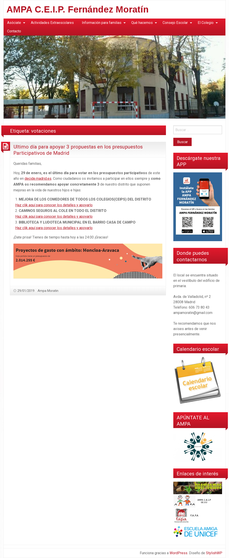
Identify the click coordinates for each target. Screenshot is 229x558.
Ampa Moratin (48, 291)
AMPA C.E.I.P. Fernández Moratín (77, 9)
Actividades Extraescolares (52, 23)
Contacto (14, 31)
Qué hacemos (142, 23)
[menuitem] (15, 23)
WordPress (178, 553)
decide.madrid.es (38, 178)
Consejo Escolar (175, 23)
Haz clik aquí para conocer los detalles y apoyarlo (54, 205)
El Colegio (206, 23)
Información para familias (101, 23)
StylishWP (214, 553)
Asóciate (14, 23)
